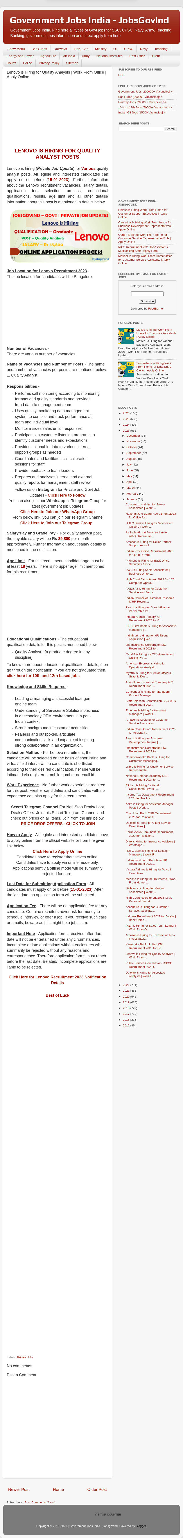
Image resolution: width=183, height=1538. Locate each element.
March (130, 487)
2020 (126, 996)
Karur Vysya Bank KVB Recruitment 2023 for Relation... (149, 833)
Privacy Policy (49, 63)
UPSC (128, 49)
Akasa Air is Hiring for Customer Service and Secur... (147, 590)
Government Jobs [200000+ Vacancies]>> (146, 91)
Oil (115, 49)
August (131, 458)
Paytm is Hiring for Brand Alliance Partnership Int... (148, 609)
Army (86, 56)
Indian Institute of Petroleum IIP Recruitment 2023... (146, 862)
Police (27, 63)
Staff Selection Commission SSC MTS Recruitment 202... (151, 702)
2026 (126, 413)
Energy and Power (20, 56)
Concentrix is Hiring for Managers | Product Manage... (148, 693)
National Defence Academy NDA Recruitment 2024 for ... (147, 777)
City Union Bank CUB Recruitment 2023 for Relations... (148, 815)
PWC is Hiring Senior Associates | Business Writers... (148, 571)
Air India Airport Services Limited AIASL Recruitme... (147, 534)
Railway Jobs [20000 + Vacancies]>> (142, 102)
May (129, 476)
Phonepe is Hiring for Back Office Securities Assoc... (147, 562)
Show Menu (16, 49)
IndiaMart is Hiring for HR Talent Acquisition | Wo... (147, 637)
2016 (126, 1019)
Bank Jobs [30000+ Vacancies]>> (140, 96)
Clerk (156, 56)
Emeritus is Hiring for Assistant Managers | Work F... (146, 712)
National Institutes (109, 56)
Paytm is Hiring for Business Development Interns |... (144, 740)
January (132, 499)
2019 (126, 1002)
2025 (126, 419)
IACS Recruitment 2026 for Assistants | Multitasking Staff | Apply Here (143, 248)
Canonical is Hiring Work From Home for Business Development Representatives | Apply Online (145, 226)
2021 (126, 990)
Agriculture (48, 56)
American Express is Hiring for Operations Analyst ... (146, 665)
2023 (126, 430)
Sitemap (72, 63)
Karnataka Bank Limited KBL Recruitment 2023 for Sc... (144, 946)
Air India (69, 56)
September (134, 453)
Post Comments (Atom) (40, 1502)
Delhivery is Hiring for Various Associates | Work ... (145, 890)
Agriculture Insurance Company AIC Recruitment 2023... (149, 684)
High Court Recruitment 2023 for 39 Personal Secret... (149, 899)
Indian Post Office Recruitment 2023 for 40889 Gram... (149, 552)
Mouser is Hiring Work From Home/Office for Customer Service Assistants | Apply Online (145, 259)
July (129, 464)
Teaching (161, 49)
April (129, 482)
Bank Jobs (39, 49)
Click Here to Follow (67, 495)
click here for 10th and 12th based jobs (43, 675)
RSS (121, 75)
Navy (143, 49)
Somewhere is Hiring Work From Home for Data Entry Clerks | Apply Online (153, 367)
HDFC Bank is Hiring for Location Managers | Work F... (147, 852)
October (132, 447)
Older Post (97, 1489)
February (132, 493)
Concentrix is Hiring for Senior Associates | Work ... (145, 506)
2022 (126, 985)
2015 (126, 1025)
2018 (126, 1008)
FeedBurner (156, 308)
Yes (114, 22)
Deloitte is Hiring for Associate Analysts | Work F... (145, 974)
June (130, 470)
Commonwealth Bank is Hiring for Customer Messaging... (148, 758)
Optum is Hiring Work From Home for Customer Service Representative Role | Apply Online (144, 238)
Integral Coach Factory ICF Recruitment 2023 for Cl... (144, 618)
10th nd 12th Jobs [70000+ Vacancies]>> (145, 107)
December (133, 435)
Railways (60, 49)
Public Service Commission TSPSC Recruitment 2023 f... (149, 964)
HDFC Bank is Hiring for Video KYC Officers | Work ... (149, 524)
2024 (126, 424)
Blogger (141, 1526)
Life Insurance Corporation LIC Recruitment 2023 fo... (146, 646)
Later (70, 22)
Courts (11, 63)
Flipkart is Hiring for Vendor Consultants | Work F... (143, 787)
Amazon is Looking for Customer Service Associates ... (147, 721)
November (133, 441)
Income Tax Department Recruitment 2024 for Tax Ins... (150, 796)
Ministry (101, 49)
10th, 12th (81, 49)
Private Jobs (25, 1357)
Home (58, 1489)
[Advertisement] (57, 114)
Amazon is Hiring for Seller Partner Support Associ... (148, 543)
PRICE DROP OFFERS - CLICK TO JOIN (58, 824)
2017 (126, 1013)
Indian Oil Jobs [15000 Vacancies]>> (142, 112)
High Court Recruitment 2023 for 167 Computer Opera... (150, 581)
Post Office (137, 56)
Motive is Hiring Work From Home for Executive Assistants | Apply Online (156, 333)
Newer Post (19, 1489)
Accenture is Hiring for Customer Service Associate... (147, 908)
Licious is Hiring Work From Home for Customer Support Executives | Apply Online (142, 213)
